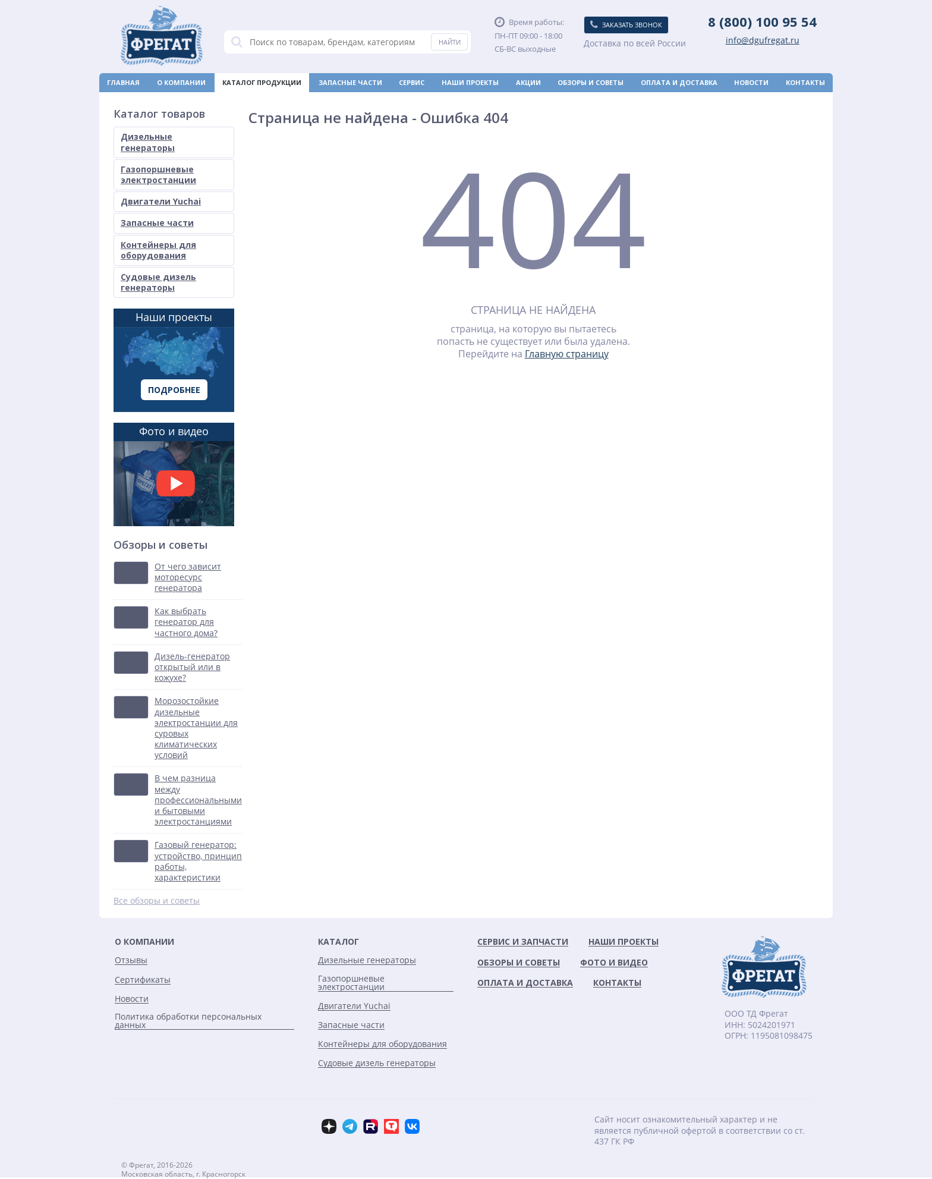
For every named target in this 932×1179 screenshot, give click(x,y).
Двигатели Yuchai (161, 201)
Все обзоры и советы (157, 900)
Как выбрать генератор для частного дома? (186, 622)
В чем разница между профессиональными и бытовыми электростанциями (198, 800)
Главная (123, 82)
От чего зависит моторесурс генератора (188, 577)
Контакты (805, 82)
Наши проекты (470, 82)
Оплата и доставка (679, 82)
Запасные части (350, 82)
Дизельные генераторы (148, 142)
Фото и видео (174, 475)
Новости (751, 82)
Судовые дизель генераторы (158, 282)
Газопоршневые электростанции (158, 175)
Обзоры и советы (591, 82)
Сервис (411, 82)
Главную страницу (567, 353)
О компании (181, 82)
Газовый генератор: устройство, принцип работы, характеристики (198, 861)
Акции (528, 82)
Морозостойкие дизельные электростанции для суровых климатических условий (196, 728)
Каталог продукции (261, 82)
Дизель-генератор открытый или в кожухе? (192, 667)
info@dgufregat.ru (762, 40)
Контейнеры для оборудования (158, 250)
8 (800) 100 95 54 (762, 21)
